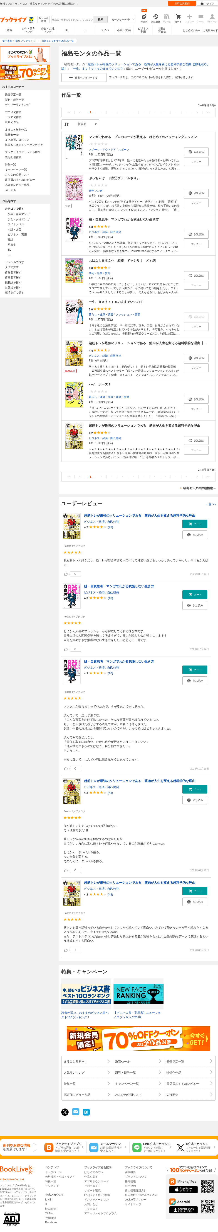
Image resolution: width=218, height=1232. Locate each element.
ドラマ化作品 (13, 117)
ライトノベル (16, 224)
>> (208, 112)
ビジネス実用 (143, 30)
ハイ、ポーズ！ (100, 384)
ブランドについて (136, 1176)
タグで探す (12, 267)
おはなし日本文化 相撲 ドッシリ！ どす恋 (122, 260)
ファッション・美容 (128, 314)
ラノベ (105, 30)
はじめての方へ (192, 30)
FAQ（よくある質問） (97, 1195)
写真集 (12, 244)
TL (85, 30)
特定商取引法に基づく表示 (141, 1195)
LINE (48, 1199)
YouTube (50, 1218)
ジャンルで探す (14, 262)
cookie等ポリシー (135, 1199)
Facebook (51, 1222)
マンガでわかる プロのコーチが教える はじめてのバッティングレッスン (143, 137)
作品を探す (91, 1176)
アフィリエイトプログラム (100, 1213)
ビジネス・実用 (17, 234)
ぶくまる (10, 189)
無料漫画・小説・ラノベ (60, 1176)
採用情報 (130, 1181)
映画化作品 (12, 122)
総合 (9, 30)
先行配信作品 (13, 157)
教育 (107, 273)
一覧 (211, 504)
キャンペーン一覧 (16, 169)
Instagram (51, 1208)
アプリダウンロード (96, 1181)
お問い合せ (91, 1204)
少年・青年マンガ (28, 30)
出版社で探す (13, 287)
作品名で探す (13, 272)
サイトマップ (133, 1204)
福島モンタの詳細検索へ (199, 488)
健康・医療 (122, 396)
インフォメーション (96, 1199)
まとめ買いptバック (17, 139)
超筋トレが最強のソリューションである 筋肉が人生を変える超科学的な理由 (144, 425)
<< (69, 112)
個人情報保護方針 (136, 1190)
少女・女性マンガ (47, 30)
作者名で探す (13, 277)
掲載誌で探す (13, 282)
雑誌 (10, 239)
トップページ (53, 1172)
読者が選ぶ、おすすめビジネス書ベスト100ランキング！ (85, 1015)
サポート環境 (92, 1190)
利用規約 (130, 1186)
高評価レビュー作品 (17, 184)
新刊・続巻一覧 (14, 99)
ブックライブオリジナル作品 (22, 152)
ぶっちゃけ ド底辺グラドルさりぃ (114, 178)
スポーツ (123, 149)
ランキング (52, 1186)
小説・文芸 (124, 30)
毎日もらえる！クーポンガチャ (24, 144)
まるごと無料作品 (16, 129)
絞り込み (43, 20)
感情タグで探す (14, 292)
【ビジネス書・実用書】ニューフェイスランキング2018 (137, 1015)
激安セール (12, 134)
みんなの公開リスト (17, 174)
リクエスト (91, 1208)
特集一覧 (10, 164)
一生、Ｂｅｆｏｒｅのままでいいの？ (98, 68)
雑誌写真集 (162, 30)
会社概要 (130, 1172)
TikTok (49, 1213)
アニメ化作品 (13, 112)
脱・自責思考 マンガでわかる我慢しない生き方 (124, 219)
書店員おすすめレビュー (20, 179)
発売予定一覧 (13, 94)
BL (67, 30)
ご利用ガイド (210, 30)
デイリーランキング (17, 104)
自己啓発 (115, 231)
